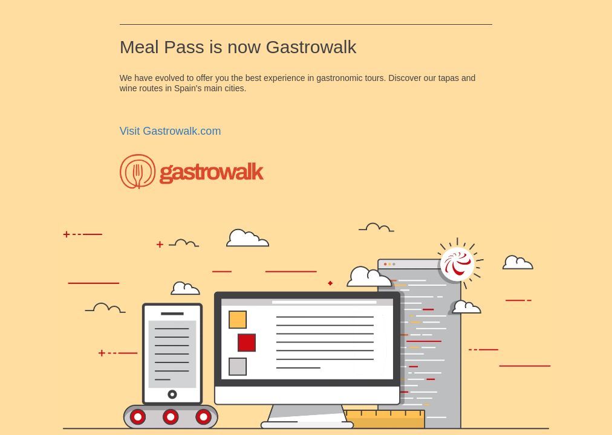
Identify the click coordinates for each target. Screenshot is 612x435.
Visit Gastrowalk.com (170, 131)
